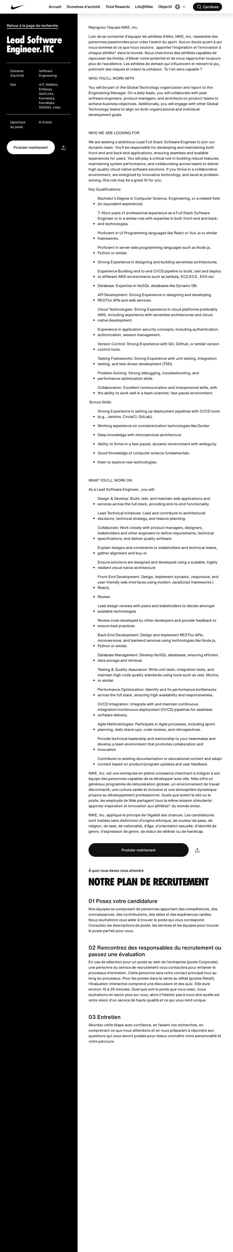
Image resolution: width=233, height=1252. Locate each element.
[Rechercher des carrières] (207, 7)
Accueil (55, 6)
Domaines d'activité (83, 6)
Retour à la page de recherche (32, 25)
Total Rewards (118, 6)
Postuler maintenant (31, 147)
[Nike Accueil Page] (28, 7)
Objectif (165, 6)
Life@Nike (144, 6)
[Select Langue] (181, 7)
